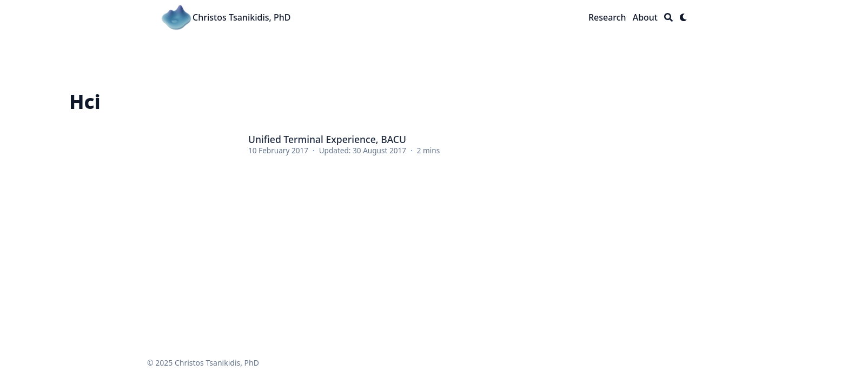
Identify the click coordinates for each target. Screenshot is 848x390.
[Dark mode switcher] (683, 17)
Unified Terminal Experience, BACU (327, 139)
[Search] (668, 17)
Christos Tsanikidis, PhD (242, 17)
